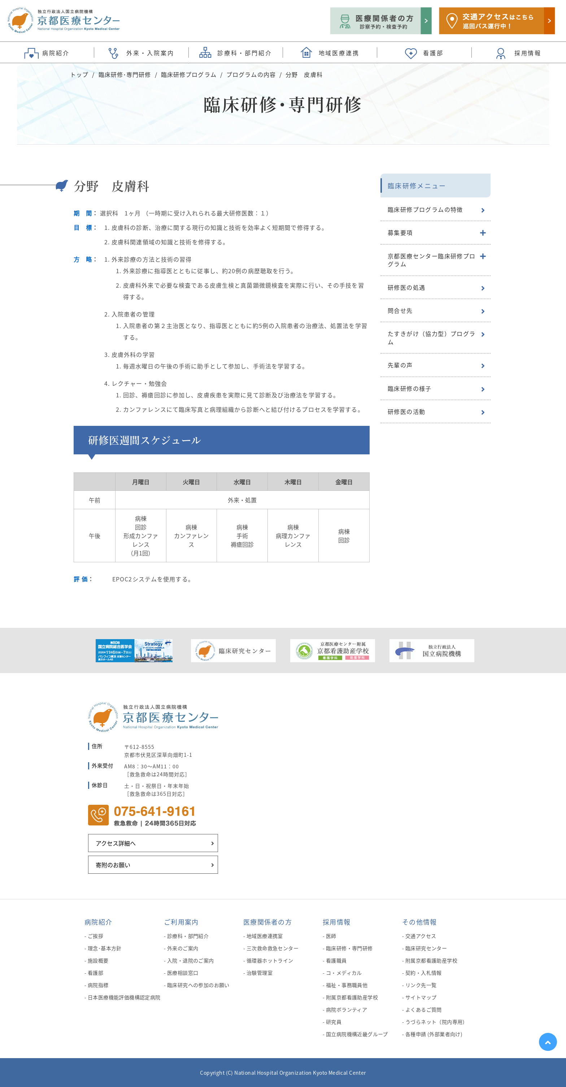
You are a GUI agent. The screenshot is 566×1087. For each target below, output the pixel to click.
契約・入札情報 (423, 972)
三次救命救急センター (273, 948)
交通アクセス (420, 935)
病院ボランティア (346, 1009)
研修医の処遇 (406, 287)
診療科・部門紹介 (188, 935)
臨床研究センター (426, 948)
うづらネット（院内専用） (436, 1021)
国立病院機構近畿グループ (357, 1034)
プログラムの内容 (251, 74)
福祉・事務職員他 (346, 984)
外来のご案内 (183, 948)
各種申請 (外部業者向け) (433, 1034)
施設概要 (98, 960)
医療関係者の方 (267, 921)
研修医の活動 (406, 411)
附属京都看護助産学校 (352, 997)
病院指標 (98, 984)
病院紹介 (98, 921)
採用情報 (337, 921)
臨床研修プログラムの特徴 (425, 209)
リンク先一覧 (421, 984)
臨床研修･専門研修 (125, 74)
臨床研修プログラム (189, 74)
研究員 (333, 1021)
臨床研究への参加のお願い (198, 984)
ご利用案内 (181, 921)
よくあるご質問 (423, 1009)
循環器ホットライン (270, 960)
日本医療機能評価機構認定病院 (124, 997)
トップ (79, 74)
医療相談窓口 (183, 972)
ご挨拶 (95, 935)
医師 (331, 935)
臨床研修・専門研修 (349, 948)
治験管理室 (260, 972)
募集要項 (400, 232)
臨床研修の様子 (410, 388)
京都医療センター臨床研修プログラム (432, 260)
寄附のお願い (113, 864)
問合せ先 (400, 310)
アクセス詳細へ (116, 843)
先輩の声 (400, 365)
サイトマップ (421, 997)
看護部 (95, 972)
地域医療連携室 (265, 935)
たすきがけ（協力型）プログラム (432, 337)
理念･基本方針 (105, 948)
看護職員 (336, 960)
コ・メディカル (344, 972)
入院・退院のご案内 (190, 960)
